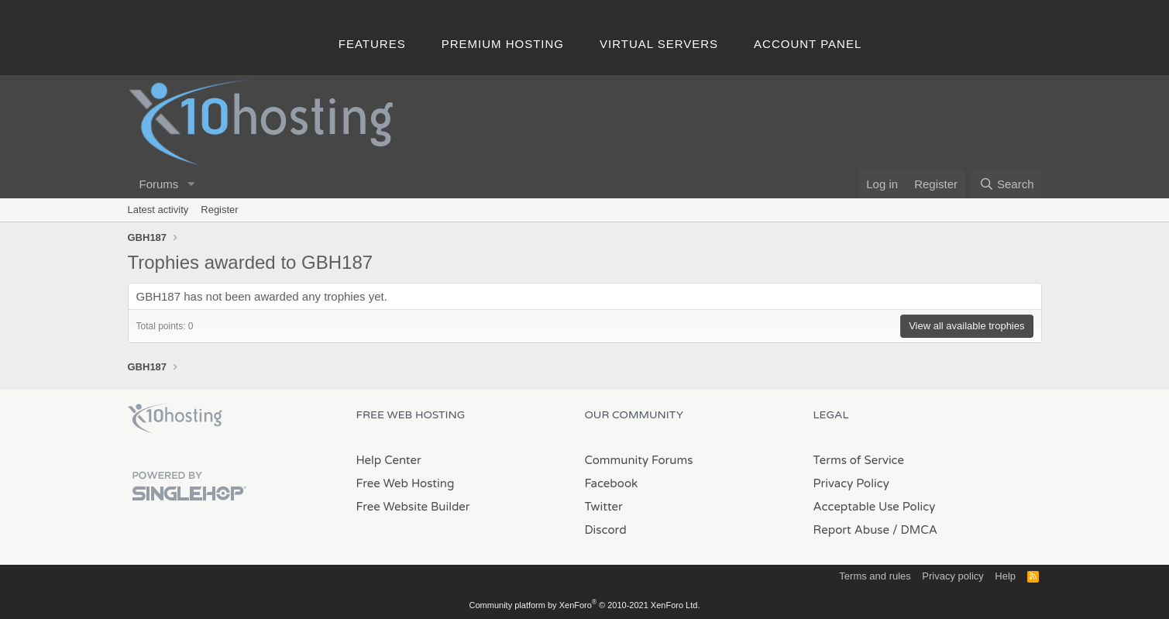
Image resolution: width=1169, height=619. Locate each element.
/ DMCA (914, 530)
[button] (190, 184)
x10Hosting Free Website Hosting (175, 418)
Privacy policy (952, 576)
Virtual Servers (659, 43)
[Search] (1006, 184)
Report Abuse (851, 530)
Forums (159, 184)
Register (219, 209)
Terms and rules (874, 576)
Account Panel (807, 43)
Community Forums (639, 460)
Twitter (604, 507)
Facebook (611, 483)
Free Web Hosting (405, 483)
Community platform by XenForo (584, 605)
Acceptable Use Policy (874, 507)
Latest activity (158, 209)
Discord (606, 530)
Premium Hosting (503, 43)
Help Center (388, 460)
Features (372, 43)
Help (1005, 576)
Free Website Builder (413, 507)
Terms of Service (859, 460)
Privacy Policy (851, 483)
